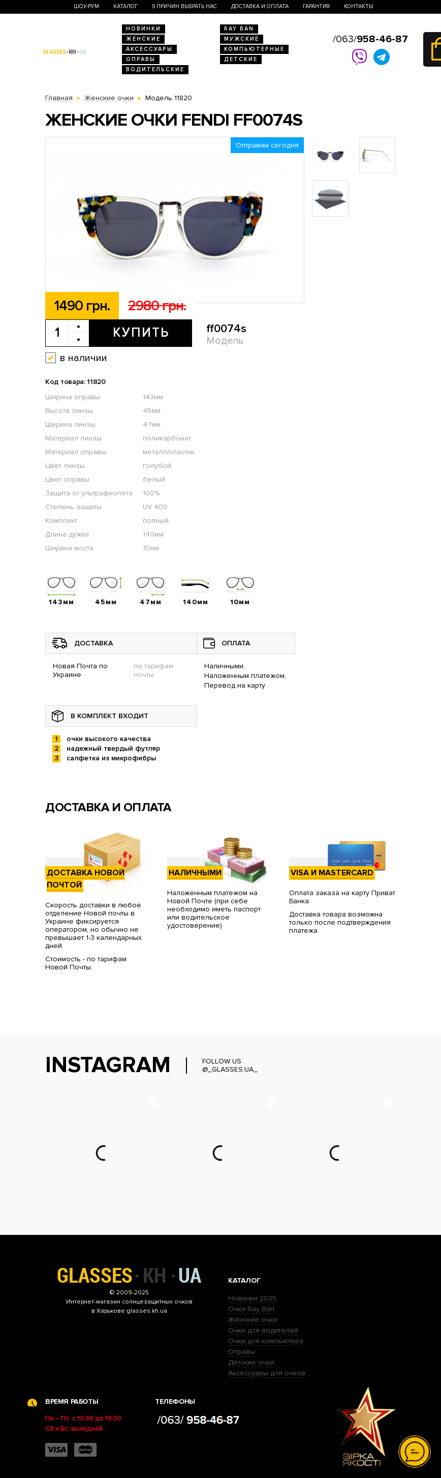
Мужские (241, 39)
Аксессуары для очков (266, 1373)
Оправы (140, 59)
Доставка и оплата (260, 6)
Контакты (358, 6)
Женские (143, 39)
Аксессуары (149, 49)
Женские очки (252, 1319)
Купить (141, 332)
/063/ (370, 39)
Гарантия (316, 6)
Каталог (125, 6)
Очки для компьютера (265, 1341)
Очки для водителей (263, 1330)
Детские (241, 59)
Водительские (155, 69)
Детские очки (251, 1362)
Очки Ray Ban (251, 1309)
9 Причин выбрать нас (184, 6)
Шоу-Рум (86, 6)
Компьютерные (254, 49)
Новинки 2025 (252, 1298)
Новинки (143, 28)
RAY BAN (239, 28)
